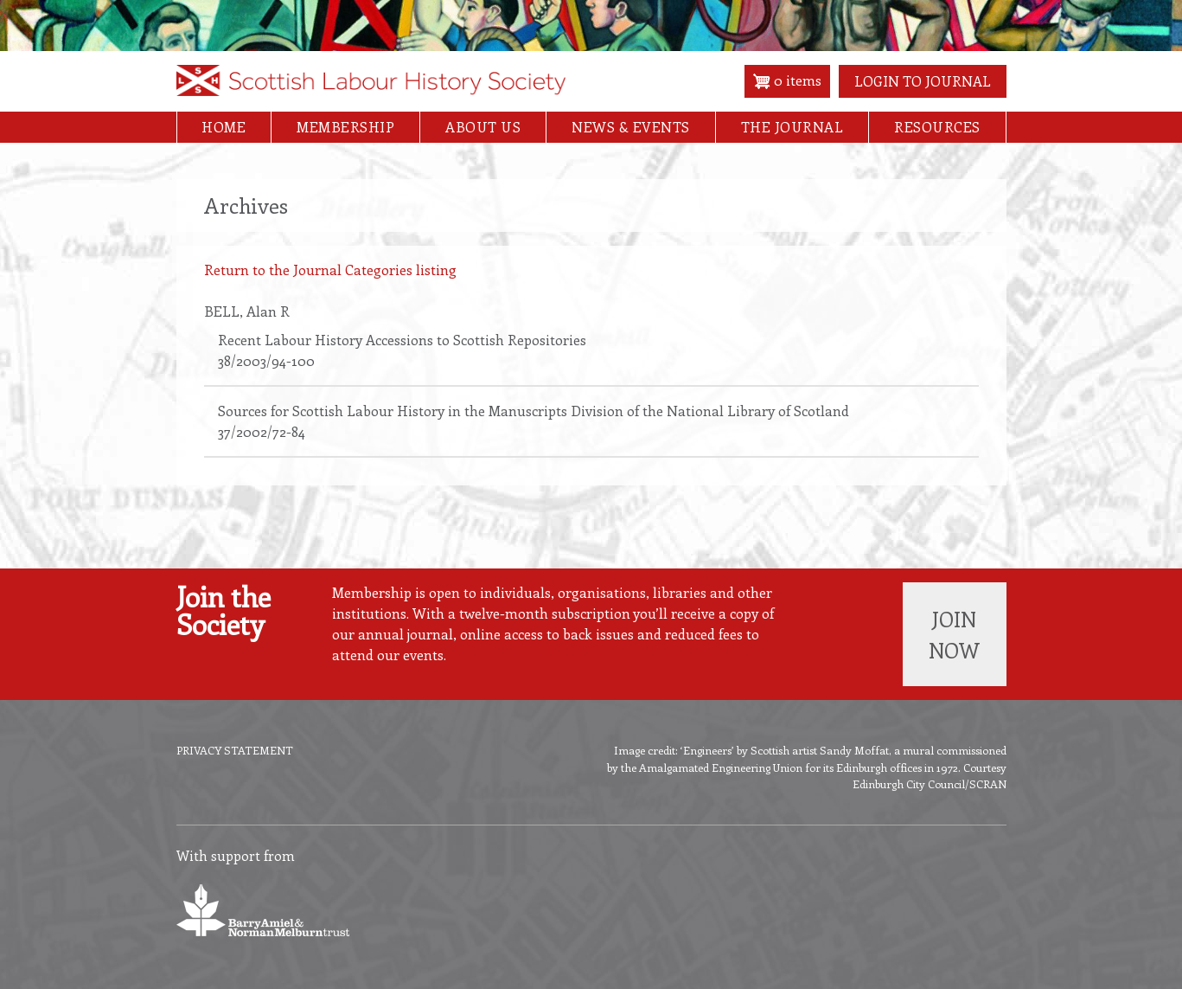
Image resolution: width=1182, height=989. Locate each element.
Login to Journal (922, 81)
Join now (954, 634)
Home (223, 127)
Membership (345, 127)
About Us (483, 127)
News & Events (631, 127)
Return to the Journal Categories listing (330, 269)
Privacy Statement (234, 749)
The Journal (792, 127)
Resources (937, 127)
